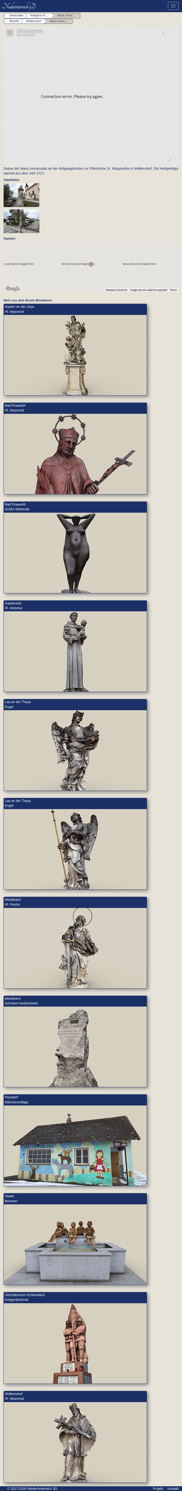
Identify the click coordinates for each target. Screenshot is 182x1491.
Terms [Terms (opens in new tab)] (173, 290)
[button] (91, 264)
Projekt (158, 1489)
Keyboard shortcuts (116, 290)
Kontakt (173, 1489)
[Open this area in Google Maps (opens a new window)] (12, 289)
